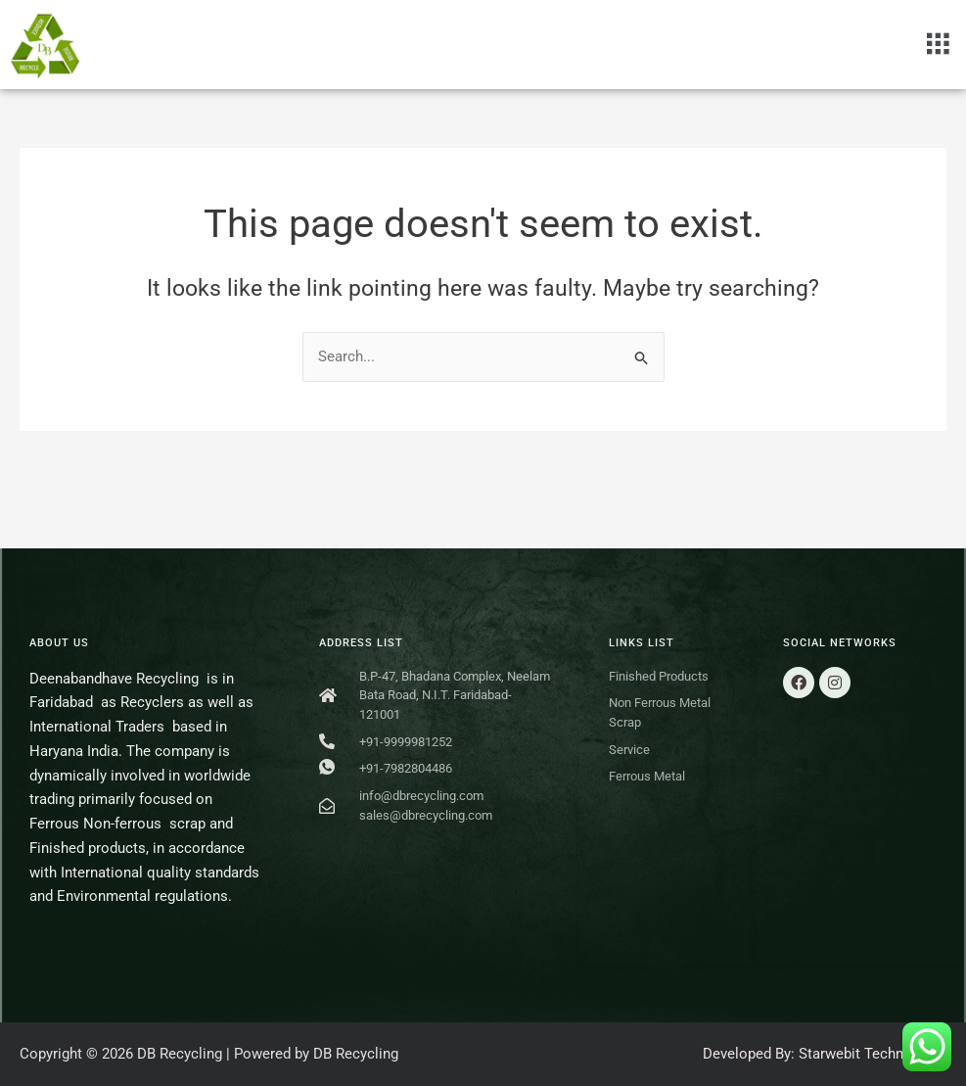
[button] (938, 44)
